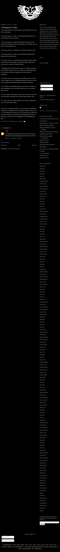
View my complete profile (49, 110)
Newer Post (4, 145)
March (41, 166)
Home (19, 145)
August (41, 178)
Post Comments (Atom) (14, 148)
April (41, 168)
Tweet (41, 57)
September (42, 181)
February (42, 194)
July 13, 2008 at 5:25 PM (13, 138)
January (42, 191)
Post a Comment (5, 142)
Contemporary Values (9, 27)
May (41, 171)
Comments (44, 89)
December (42, 189)
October (42, 183)
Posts (43, 86)
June (41, 173)
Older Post (34, 145)
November (42, 186)
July (41, 176)
